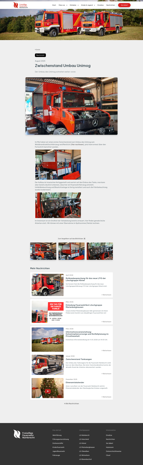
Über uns (63, 4)
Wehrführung (57, 435)
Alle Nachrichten (71, 404)
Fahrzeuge (56, 455)
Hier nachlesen (77, 144)
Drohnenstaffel (58, 443)
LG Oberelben (84, 451)
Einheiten (74, 4)
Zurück (37, 49)
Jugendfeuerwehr (59, 451)
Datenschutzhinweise (113, 451)
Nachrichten (110, 4)
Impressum (110, 447)
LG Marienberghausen (87, 447)
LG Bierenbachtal (85, 459)
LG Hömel (82, 443)
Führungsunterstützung (61, 439)
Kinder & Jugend (88, 4)
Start (54, 4)
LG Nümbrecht (84, 435)
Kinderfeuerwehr (58, 447)
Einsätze (100, 4)
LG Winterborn (84, 455)
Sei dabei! (124, 4)
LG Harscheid (84, 439)
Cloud (108, 455)
